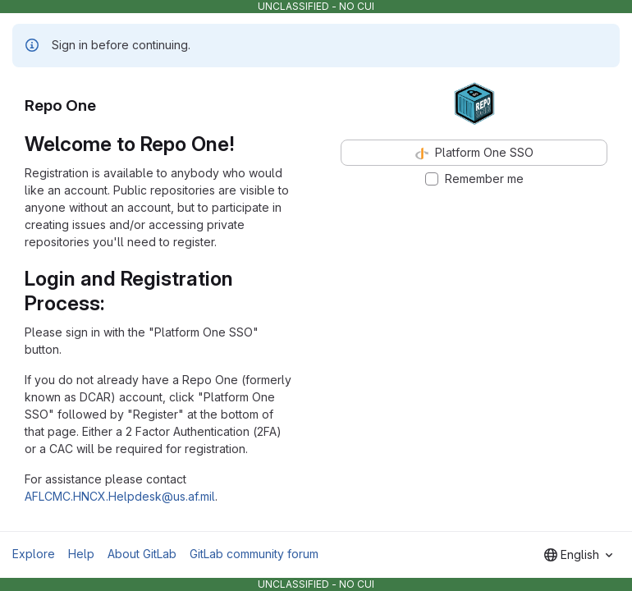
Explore (33, 554)
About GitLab (142, 554)
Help (81, 554)
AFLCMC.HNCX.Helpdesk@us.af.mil (120, 496)
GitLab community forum (254, 554)
